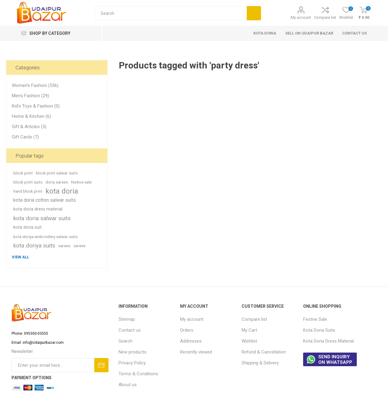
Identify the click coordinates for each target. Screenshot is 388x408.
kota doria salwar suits (42, 218)
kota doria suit (27, 227)
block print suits (27, 182)
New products (132, 352)
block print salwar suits (57, 173)
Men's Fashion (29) (30, 95)
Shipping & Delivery (260, 363)
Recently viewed (196, 352)
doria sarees (56, 182)
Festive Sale (315, 319)
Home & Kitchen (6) (31, 116)
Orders (186, 330)
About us (128, 384)
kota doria (61, 191)
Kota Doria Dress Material (328, 341)
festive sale (81, 182)
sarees (64, 245)
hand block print (27, 191)
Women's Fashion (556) (35, 85)
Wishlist (249, 341)
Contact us (130, 330)
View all (20, 257)
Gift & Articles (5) (29, 126)
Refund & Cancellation (264, 352)
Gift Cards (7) (25, 137)
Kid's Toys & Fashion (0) (36, 106)
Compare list (325, 17)
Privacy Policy (132, 363)
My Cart (249, 330)
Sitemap (127, 319)
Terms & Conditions (138, 373)
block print (23, 173)
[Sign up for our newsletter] (53, 365)
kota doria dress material (37, 209)
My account (301, 17)
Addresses (191, 341)
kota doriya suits (34, 245)
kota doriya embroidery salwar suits (45, 236)
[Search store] (170, 13)
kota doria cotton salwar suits (44, 200)
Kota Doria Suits (319, 330)
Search (125, 341)
